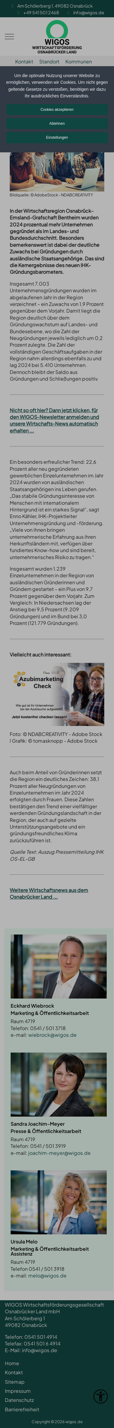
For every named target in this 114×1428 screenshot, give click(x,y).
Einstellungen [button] (57, 137)
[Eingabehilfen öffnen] (100, 1396)
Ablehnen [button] (57, 123)
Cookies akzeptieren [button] (57, 109)
